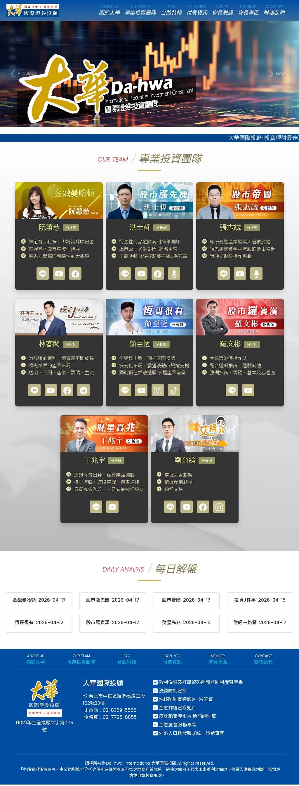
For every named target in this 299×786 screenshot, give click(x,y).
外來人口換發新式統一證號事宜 (188, 734)
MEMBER (248, 11)
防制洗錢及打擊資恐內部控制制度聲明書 (198, 684)
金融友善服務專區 (174, 726)
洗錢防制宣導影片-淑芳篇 (183, 700)
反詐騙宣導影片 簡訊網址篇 (184, 717)
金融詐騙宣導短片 (174, 709)
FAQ (171, 11)
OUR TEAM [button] (140, 11)
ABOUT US (109, 11)
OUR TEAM (81, 661)
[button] (22, 75)
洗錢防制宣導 (170, 692)
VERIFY (222, 11)
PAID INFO (196, 11)
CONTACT (273, 11)
